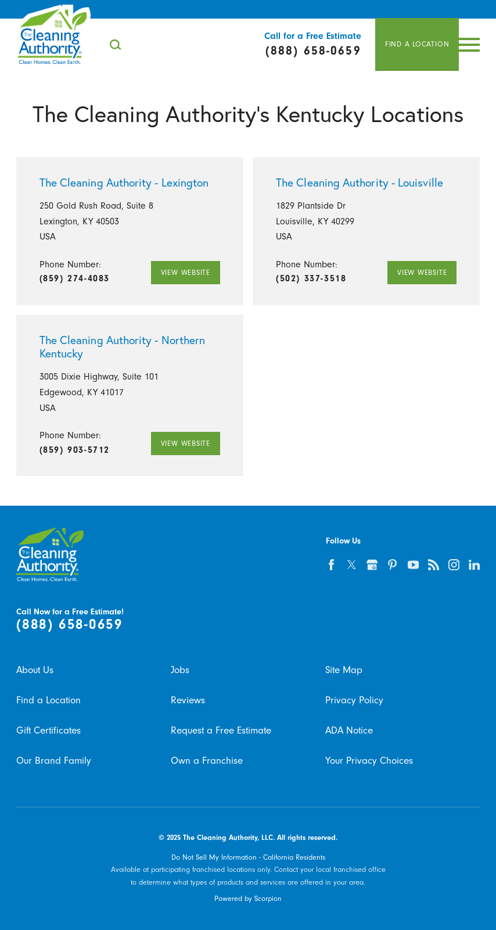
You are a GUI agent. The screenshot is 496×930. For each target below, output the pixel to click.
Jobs (180, 669)
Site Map (343, 669)
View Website (185, 272)
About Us (34, 669)
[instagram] (454, 565)
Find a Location (48, 700)
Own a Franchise (207, 760)
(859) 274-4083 (74, 278)
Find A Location (417, 44)
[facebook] (331, 565)
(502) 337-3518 (311, 278)
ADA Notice (349, 730)
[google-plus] (372, 565)
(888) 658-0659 (69, 624)
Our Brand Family (53, 760)
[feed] (433, 565)
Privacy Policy (354, 700)
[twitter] (352, 565)
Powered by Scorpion (248, 898)
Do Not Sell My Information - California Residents (248, 857)
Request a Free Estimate (221, 730)
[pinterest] (392, 565)
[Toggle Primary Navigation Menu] (469, 44)
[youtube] (413, 565)
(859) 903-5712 (74, 450)
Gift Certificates (48, 730)
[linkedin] (474, 565)
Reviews (188, 700)
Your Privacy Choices (369, 760)
